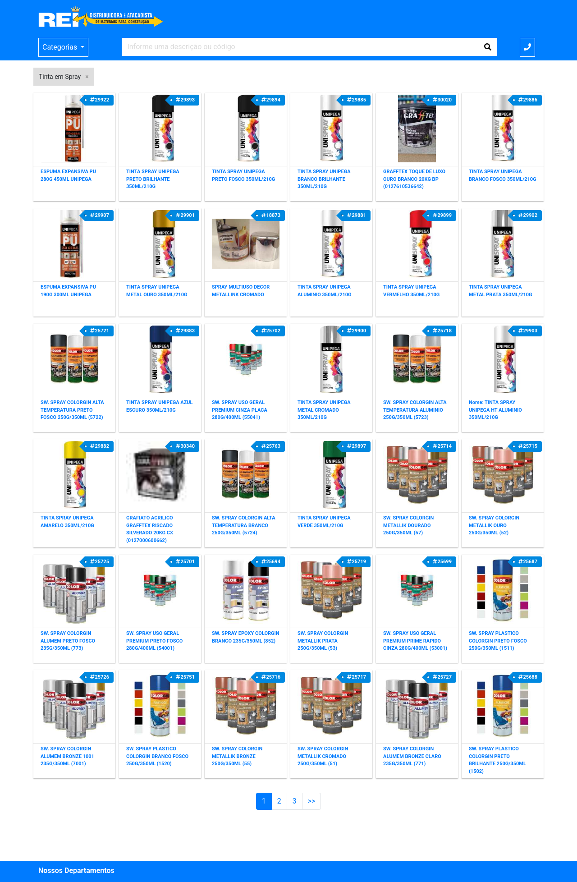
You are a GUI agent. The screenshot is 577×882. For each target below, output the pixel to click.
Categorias (60, 47)
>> (312, 801)
